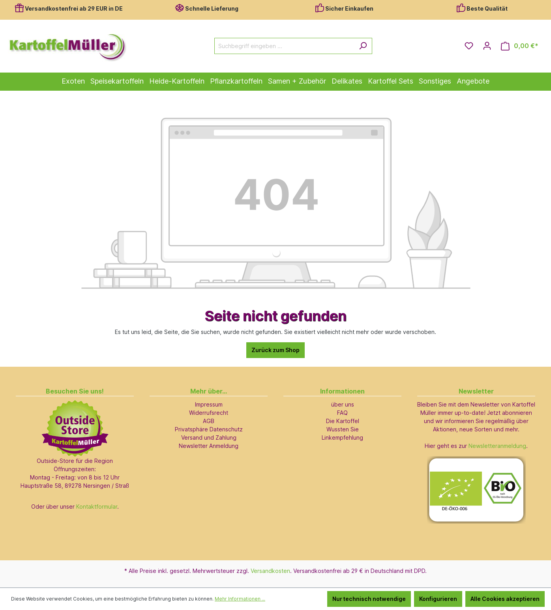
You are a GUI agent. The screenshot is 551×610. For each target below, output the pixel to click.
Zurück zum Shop (275, 350)
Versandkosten (270, 570)
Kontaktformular (96, 506)
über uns (342, 404)
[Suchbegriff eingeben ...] (284, 46)
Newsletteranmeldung (497, 445)
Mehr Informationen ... (240, 599)
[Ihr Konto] (487, 45)
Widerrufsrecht (208, 412)
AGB (208, 421)
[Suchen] (363, 46)
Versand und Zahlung (208, 437)
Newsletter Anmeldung (208, 445)
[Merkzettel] (469, 45)
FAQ (342, 412)
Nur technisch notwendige (369, 598)
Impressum (209, 404)
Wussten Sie (342, 429)
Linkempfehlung (342, 437)
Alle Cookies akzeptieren (505, 598)
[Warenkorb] (519, 46)
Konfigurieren (438, 598)
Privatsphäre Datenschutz (209, 429)
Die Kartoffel (342, 421)
